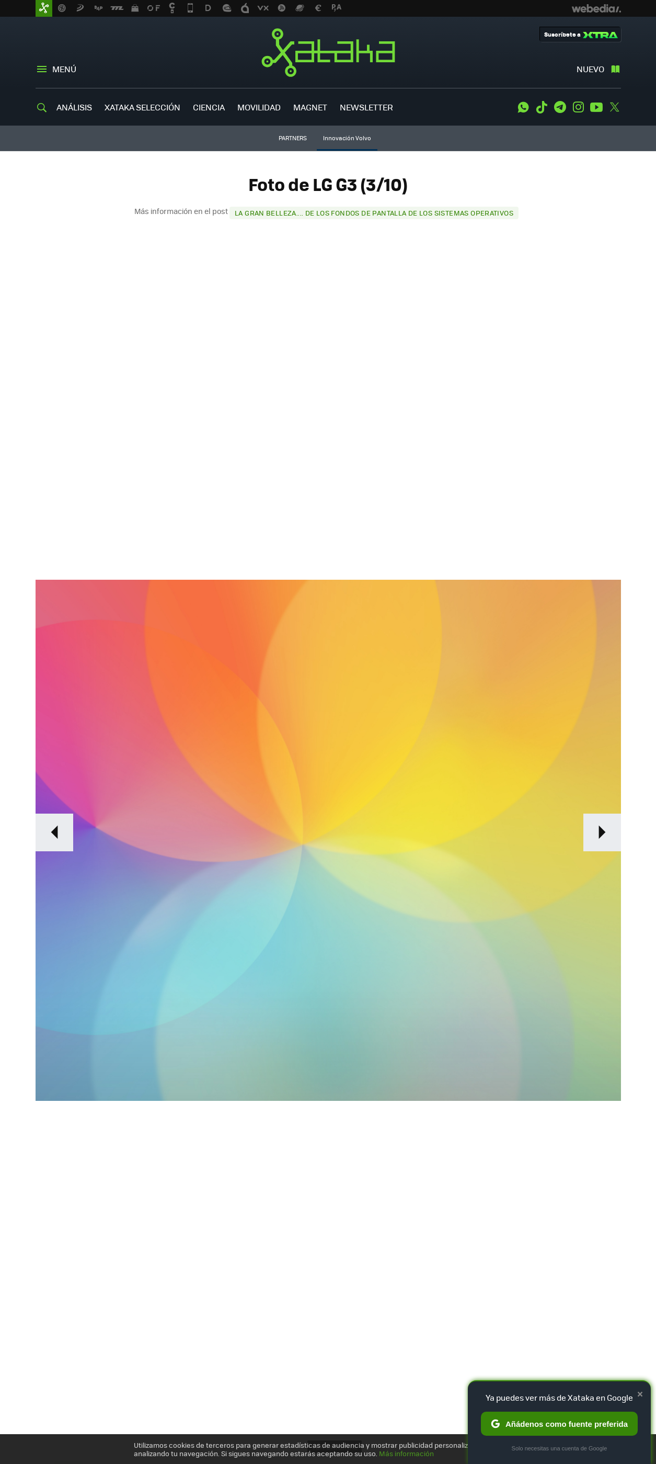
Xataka (328, 52)
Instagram (578, 107)
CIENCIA (209, 107)
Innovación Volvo (347, 138)
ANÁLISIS (74, 107)
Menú (64, 69)
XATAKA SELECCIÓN (142, 107)
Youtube (596, 107)
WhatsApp (523, 107)
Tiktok (541, 107)
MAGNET (310, 107)
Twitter (614, 107)
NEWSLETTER (366, 107)
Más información (406, 1453)
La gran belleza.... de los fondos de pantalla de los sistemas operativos (374, 213)
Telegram (560, 107)
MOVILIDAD (259, 107)
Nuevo (590, 69)
